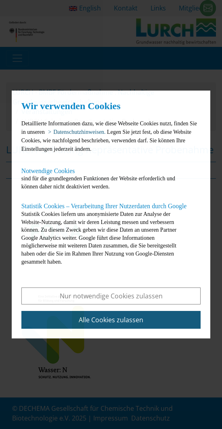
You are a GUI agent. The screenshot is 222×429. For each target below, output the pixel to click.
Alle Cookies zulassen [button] (111, 319)
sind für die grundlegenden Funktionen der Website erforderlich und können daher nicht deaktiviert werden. (104, 178)
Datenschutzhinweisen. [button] (79, 132)
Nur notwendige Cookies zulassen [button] (111, 296)
